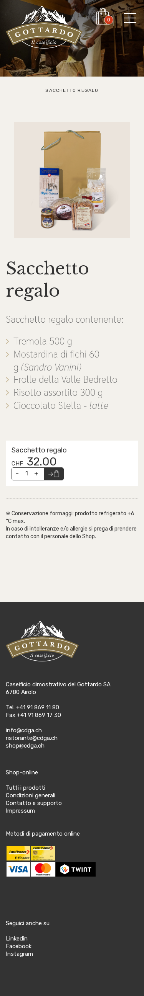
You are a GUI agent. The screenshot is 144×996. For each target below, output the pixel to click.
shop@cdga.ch (25, 745)
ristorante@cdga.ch (32, 738)
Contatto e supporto (34, 803)
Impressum (20, 810)
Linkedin (17, 938)
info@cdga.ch (24, 730)
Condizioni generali (30, 795)
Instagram (19, 953)
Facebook (18, 946)
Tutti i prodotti (25, 787)
